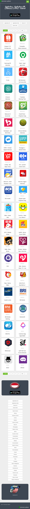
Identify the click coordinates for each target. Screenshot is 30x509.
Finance (15, 454)
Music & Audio (15, 477)
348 (22, 30)
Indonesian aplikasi (6, 1)
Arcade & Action (15, 433)
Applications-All (7, 23)
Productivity (15, 456)
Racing (15, 413)
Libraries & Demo (15, 415)
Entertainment (15, 468)
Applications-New (16, 23)
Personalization (15, 449)
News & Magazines (15, 463)
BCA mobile (7, 198)
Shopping (15, 461)
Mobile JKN (22, 317)
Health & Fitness (15, 445)
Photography (15, 426)
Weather (15, 420)
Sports (15, 431)
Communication (15, 442)
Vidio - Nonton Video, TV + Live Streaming (22, 268)
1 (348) (5, 30)
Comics (15, 417)
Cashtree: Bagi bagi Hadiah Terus (22, 335)
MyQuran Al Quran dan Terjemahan (8, 115)
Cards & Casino (15, 422)
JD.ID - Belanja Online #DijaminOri (7, 234)
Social (15, 447)
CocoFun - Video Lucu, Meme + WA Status (22, 217)
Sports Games (15, 410)
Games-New (15, 25)
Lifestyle (15, 470)
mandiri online (7, 300)
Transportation (15, 436)
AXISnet (22, 367)
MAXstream (7, 350)
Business (15, 465)
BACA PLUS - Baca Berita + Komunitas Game (22, 285)
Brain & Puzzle (15, 438)
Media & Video (15, 429)
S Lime (7, 80)
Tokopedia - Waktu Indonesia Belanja (22, 48)
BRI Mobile (22, 300)
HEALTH (15, 424)
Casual (15, 452)
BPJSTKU (7, 334)
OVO (8, 266)
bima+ (7, 367)
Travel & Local (15, 472)
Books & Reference (15, 479)
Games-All (24, 23)
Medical (15, 440)
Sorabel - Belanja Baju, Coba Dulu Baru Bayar (22, 251)
